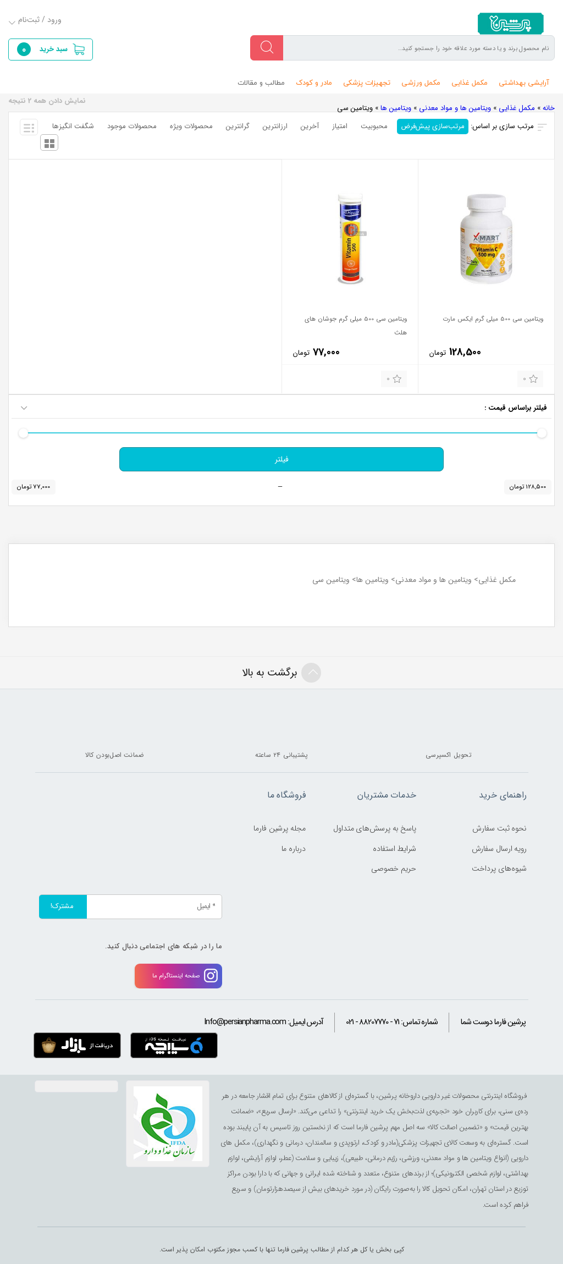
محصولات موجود (132, 126)
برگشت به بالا (281, 673)
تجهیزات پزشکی (366, 82)
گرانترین (238, 126)
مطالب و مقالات (261, 82)
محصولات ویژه (191, 126)
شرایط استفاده (394, 849)
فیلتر (282, 459)
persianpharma (507, 23)
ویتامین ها (395, 108)
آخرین (310, 126)
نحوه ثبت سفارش (499, 828)
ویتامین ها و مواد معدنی (455, 108)
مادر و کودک (314, 82)
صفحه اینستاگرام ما (185, 975)
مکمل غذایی (469, 82)
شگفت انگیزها (73, 126)
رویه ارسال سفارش (499, 849)
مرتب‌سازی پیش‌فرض (433, 126)
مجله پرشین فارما (279, 828)
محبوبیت (374, 126)
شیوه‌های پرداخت (499, 868)
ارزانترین (275, 126)
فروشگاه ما (286, 795)
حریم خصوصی (393, 868)
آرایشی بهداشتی (524, 82)
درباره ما (294, 849)
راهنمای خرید (503, 795)
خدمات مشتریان (386, 795)
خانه (549, 108)
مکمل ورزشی (420, 82)
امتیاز (339, 126)
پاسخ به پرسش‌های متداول (374, 828)
